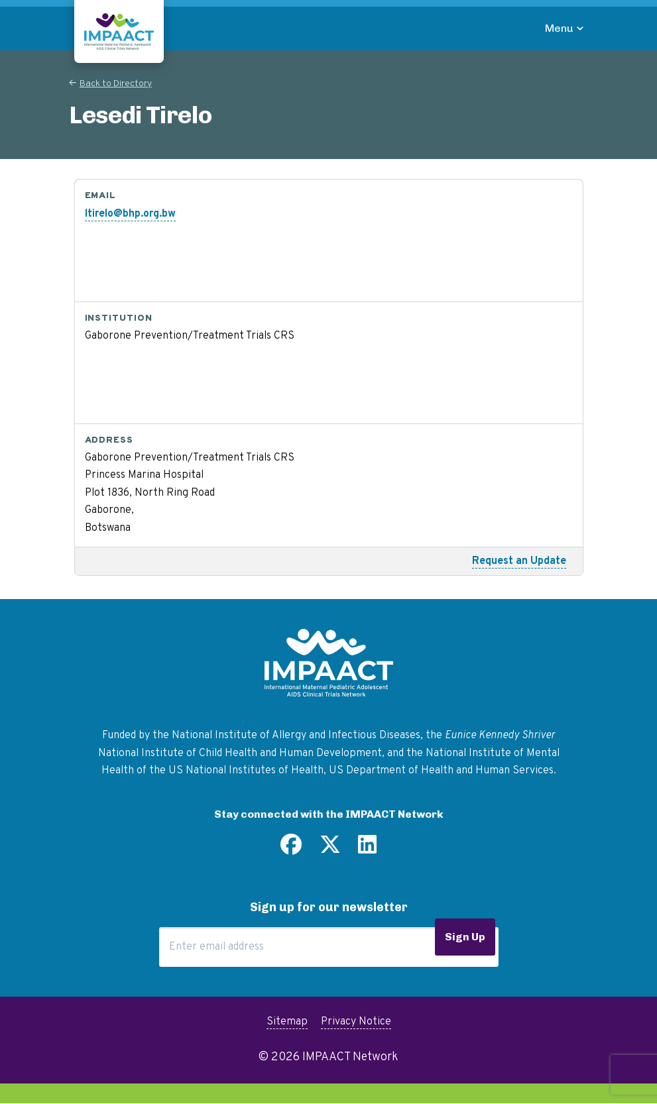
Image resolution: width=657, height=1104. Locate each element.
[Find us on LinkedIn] (367, 849)
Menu (559, 28)
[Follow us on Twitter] (330, 849)
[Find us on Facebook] (291, 849)
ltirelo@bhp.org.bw (130, 214)
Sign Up (465, 936)
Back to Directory (116, 83)
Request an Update (519, 561)
